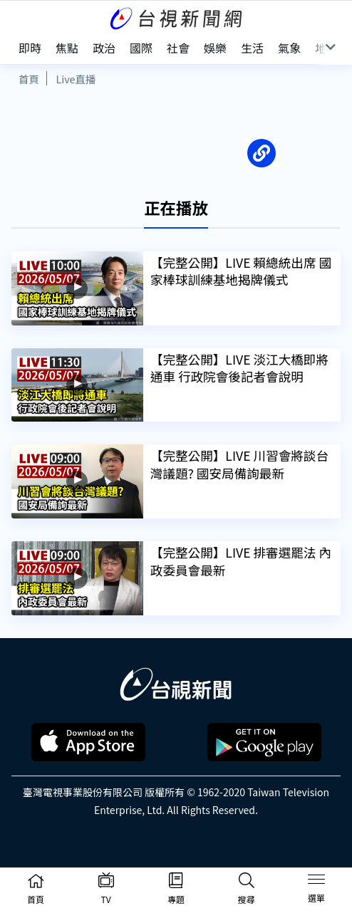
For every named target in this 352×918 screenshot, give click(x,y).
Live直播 (75, 78)
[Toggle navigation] (316, 882)
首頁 (29, 78)
